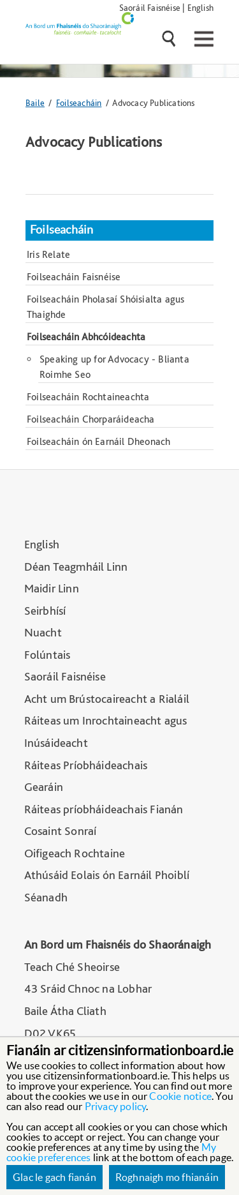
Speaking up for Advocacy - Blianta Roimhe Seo (114, 366)
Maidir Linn (51, 588)
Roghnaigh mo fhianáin (167, 1177)
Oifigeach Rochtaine (75, 853)
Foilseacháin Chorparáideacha (91, 419)
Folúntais (47, 654)
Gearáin (43, 786)
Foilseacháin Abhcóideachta (86, 337)
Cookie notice (180, 1096)
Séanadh (46, 897)
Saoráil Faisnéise (149, 7)
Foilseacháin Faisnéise (73, 277)
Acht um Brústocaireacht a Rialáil (107, 698)
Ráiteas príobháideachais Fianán (104, 809)
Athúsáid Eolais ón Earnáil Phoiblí (107, 875)
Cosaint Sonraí (60, 830)
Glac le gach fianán (54, 1177)
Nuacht (43, 632)
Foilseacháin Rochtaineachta (88, 397)
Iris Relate (48, 254)
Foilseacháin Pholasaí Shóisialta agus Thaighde (105, 306)
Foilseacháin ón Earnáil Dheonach (98, 441)
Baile (35, 102)
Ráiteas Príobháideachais (86, 765)
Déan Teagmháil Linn (76, 566)
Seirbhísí (45, 610)
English (200, 7)
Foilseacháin (78, 102)
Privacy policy (116, 1106)
